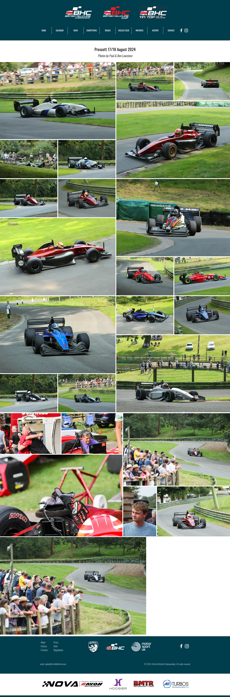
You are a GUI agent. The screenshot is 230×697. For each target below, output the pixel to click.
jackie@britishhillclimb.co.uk (55, 664)
